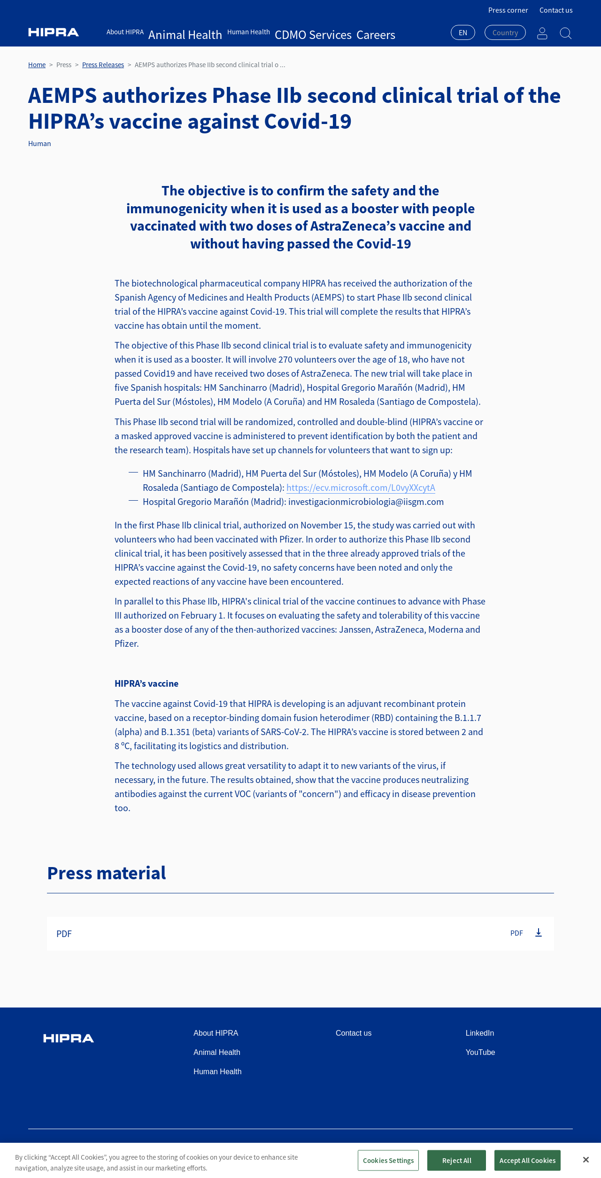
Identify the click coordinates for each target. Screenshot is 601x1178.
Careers (302, 31)
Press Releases (103, 64)
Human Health (216, 31)
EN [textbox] (463, 32)
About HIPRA (125, 31)
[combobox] (463, 33)
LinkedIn (480, 1033)
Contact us (556, 10)
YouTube (480, 1052)
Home (37, 64)
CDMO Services (264, 31)
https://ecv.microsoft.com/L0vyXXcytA (360, 487)
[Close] (586, 1166)
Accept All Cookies (527, 1166)
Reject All (456, 1166)
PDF (516, 933)
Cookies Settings (388, 1166)
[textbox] (505, 32)
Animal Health (169, 31)
